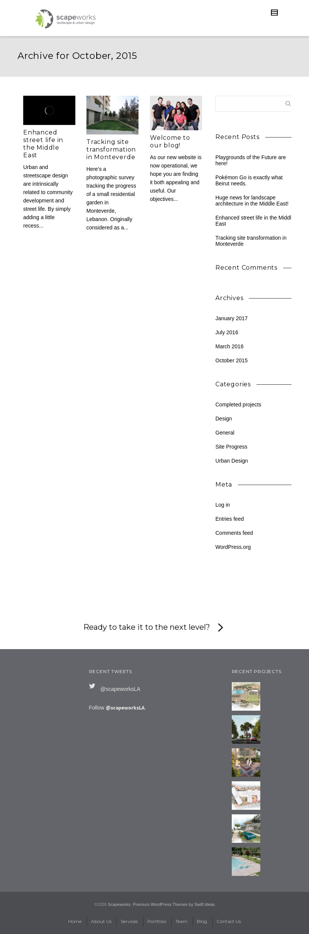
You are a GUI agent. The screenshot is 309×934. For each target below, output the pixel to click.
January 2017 (231, 318)
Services (129, 921)
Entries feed (229, 519)
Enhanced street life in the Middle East (43, 144)
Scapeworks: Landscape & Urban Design (200, 56)
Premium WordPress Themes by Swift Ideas (174, 904)
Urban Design (231, 461)
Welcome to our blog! (170, 141)
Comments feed (234, 533)
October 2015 (231, 360)
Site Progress (231, 447)
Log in (222, 505)
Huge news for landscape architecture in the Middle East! (251, 200)
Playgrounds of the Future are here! (250, 160)
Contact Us (229, 921)
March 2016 (229, 346)
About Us (101, 921)
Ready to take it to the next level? (154, 627)
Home (74, 921)
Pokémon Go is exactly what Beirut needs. (249, 180)
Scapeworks (119, 904)
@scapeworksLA (120, 689)
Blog (248, 56)
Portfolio (156, 921)
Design (223, 419)
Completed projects (238, 404)
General (224, 433)
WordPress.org (233, 547)
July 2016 (226, 332)
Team (181, 921)
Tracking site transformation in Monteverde (111, 149)
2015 (261, 56)
